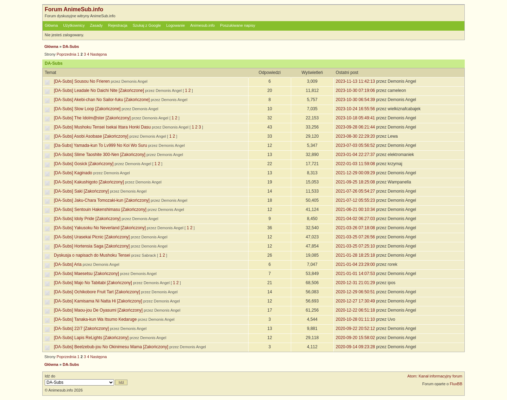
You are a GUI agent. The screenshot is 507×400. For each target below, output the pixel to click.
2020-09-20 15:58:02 (355, 337)
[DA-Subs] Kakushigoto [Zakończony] (89, 182)
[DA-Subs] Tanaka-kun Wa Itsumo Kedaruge (95, 319)
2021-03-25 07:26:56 (355, 237)
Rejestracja (117, 25)
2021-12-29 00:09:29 (355, 172)
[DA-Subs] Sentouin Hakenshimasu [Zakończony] (100, 209)
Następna (98, 54)
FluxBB (456, 384)
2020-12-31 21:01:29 (355, 282)
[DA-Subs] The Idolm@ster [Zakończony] (92, 117)
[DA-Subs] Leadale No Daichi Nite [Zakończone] (99, 90)
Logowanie (175, 25)
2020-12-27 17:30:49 (355, 301)
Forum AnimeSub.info (74, 9)
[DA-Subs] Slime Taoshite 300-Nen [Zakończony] (99, 154)
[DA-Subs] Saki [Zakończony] (81, 191)
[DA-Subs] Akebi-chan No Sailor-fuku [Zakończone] (102, 99)
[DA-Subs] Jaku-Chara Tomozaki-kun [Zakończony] (102, 200)
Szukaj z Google (147, 25)
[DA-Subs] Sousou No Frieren (82, 81)
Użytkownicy (73, 25)
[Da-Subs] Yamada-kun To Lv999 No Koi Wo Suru (100, 145)
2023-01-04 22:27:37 (355, 154)
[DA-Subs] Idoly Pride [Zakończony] (87, 218)
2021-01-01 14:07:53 (355, 273)
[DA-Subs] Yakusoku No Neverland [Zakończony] (100, 227)
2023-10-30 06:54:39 (355, 99)
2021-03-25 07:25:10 (355, 246)
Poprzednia (66, 54)
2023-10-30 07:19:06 (355, 90)
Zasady (96, 25)
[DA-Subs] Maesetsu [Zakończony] (86, 273)
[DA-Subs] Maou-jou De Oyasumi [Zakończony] (98, 310)
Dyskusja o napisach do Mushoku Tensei (92, 255)
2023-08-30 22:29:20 (355, 136)
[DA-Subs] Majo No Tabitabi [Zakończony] (93, 282)
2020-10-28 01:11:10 (355, 319)
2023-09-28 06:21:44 (355, 127)
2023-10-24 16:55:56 (355, 108)
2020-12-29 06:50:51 (355, 291)
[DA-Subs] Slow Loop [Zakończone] (87, 108)
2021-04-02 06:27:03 (355, 218)
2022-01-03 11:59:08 (355, 163)
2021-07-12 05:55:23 (355, 200)
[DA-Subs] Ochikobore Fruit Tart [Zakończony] (97, 291)
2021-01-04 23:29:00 (355, 264)
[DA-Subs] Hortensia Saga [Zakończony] (92, 246)
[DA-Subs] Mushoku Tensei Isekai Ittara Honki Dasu (102, 127)
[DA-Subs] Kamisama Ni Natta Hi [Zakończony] (98, 301)
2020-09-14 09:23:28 (355, 346)
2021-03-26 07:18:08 (355, 227)
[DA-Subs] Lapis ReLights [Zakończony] (91, 337)
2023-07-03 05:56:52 (355, 145)
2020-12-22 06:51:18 (355, 310)
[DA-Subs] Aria (68, 264)
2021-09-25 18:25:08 (355, 182)
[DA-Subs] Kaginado (73, 172)
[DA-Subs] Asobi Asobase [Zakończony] (91, 136)
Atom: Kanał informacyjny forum (434, 376)
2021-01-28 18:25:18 (355, 255)
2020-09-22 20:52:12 (355, 328)
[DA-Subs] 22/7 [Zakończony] (81, 328)
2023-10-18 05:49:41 (355, 117)
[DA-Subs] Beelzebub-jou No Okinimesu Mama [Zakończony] (111, 346)
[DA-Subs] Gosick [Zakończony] (83, 163)
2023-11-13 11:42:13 (355, 81)
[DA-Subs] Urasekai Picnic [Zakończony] (92, 237)
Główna (51, 25)
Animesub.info (202, 25)
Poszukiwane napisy (237, 25)
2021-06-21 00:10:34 (355, 209)
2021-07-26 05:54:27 (355, 191)
